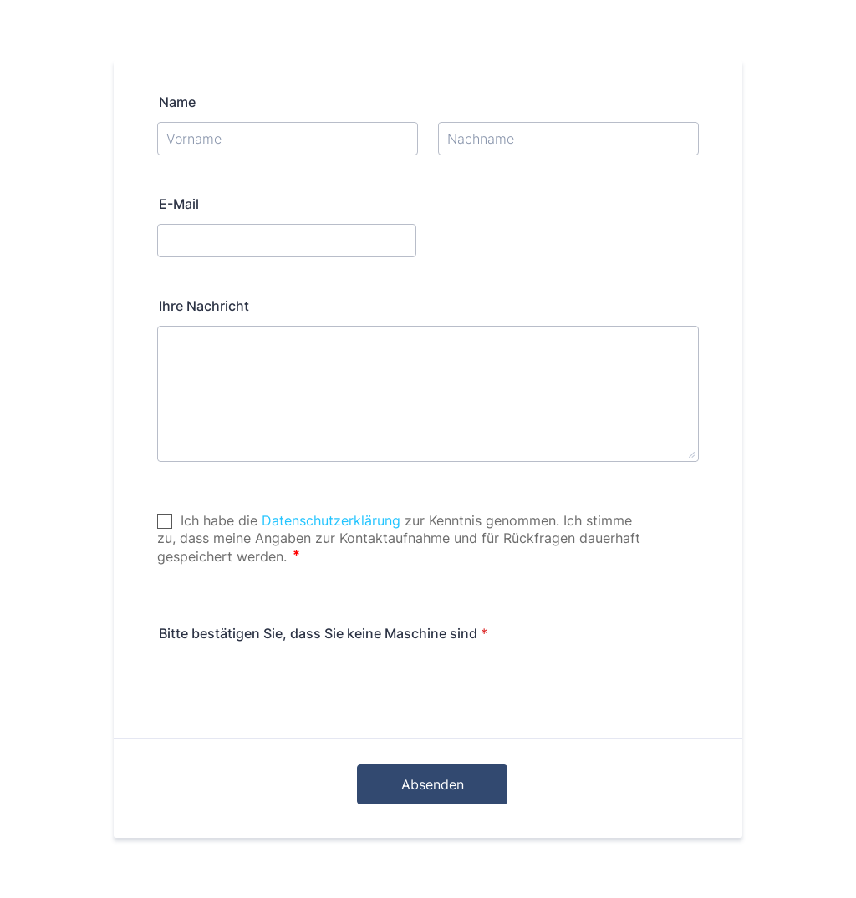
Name (177, 102)
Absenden (432, 784)
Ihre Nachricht (204, 305)
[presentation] (284, 685)
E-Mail (179, 203)
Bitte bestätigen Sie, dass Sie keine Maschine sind (323, 633)
